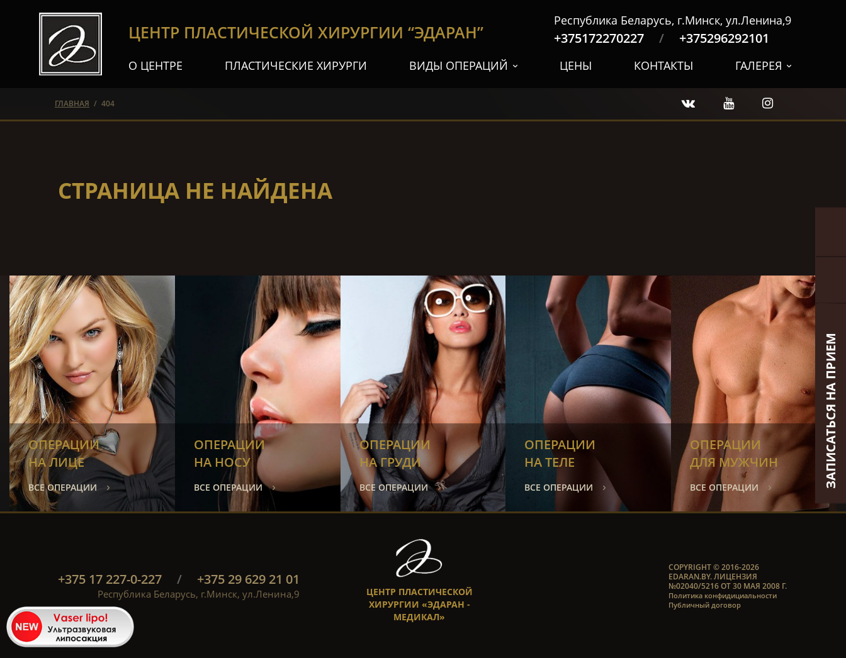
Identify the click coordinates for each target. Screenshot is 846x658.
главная (72, 103)
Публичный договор (704, 605)
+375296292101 (724, 38)
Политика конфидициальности (722, 595)
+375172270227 (599, 38)
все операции (62, 487)
